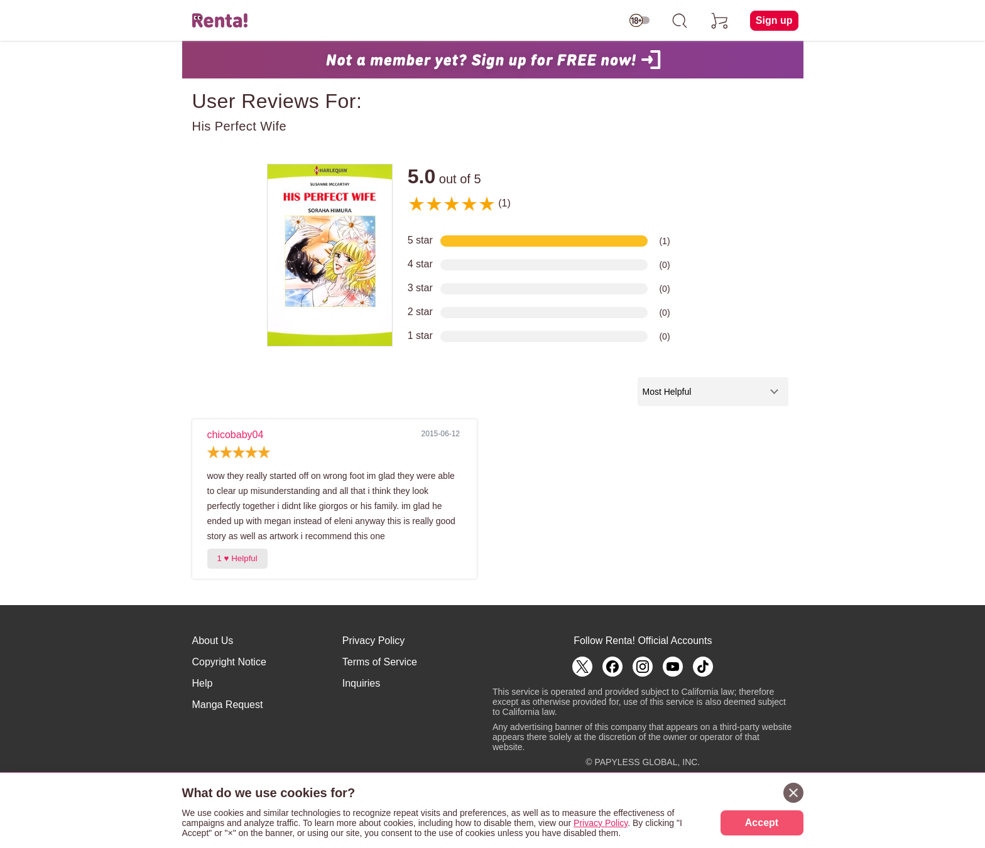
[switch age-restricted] (639, 21)
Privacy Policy (373, 640)
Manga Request (227, 704)
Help (202, 683)
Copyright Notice (229, 662)
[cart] (720, 21)
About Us (213, 640)
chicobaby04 (235, 434)
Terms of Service (379, 662)
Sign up (774, 20)
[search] (680, 21)
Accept (761, 822)
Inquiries (361, 683)
